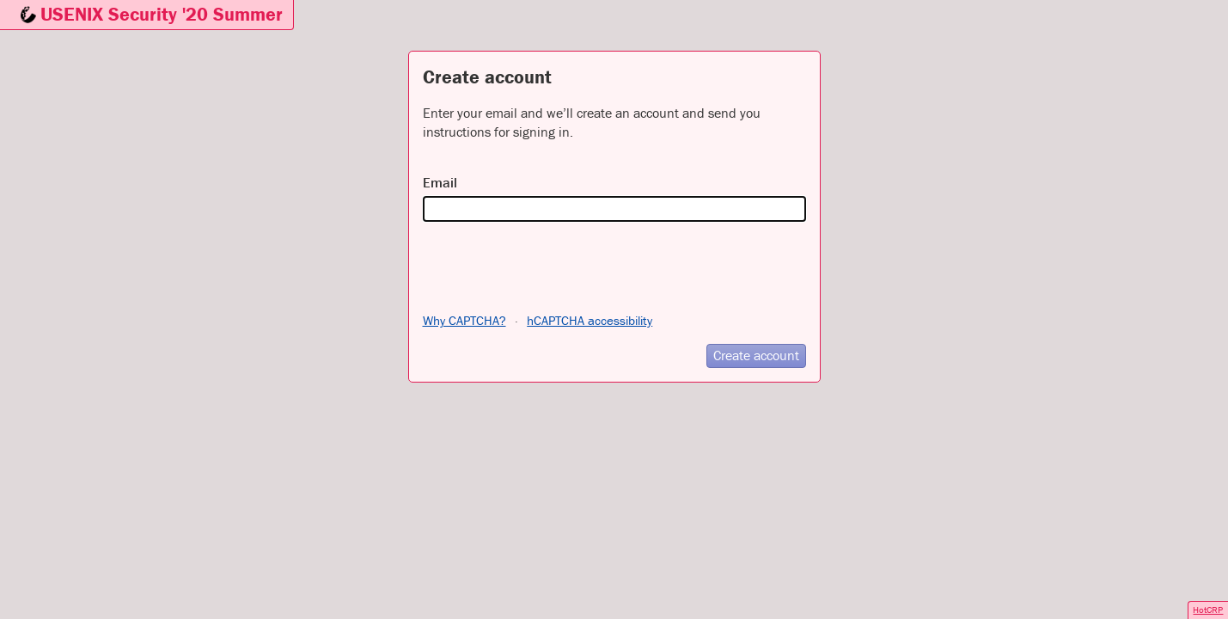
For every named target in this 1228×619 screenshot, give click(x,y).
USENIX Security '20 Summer (161, 14)
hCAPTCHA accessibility (589, 320)
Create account (756, 355)
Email (440, 182)
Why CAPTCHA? (464, 320)
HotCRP (1208, 610)
